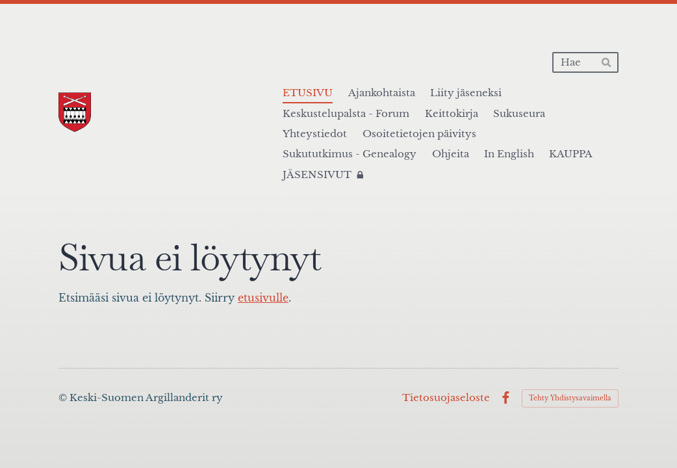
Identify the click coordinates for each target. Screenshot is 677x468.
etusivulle (263, 297)
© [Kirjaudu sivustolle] (64, 398)
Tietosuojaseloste (446, 398)
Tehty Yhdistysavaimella (570, 398)
